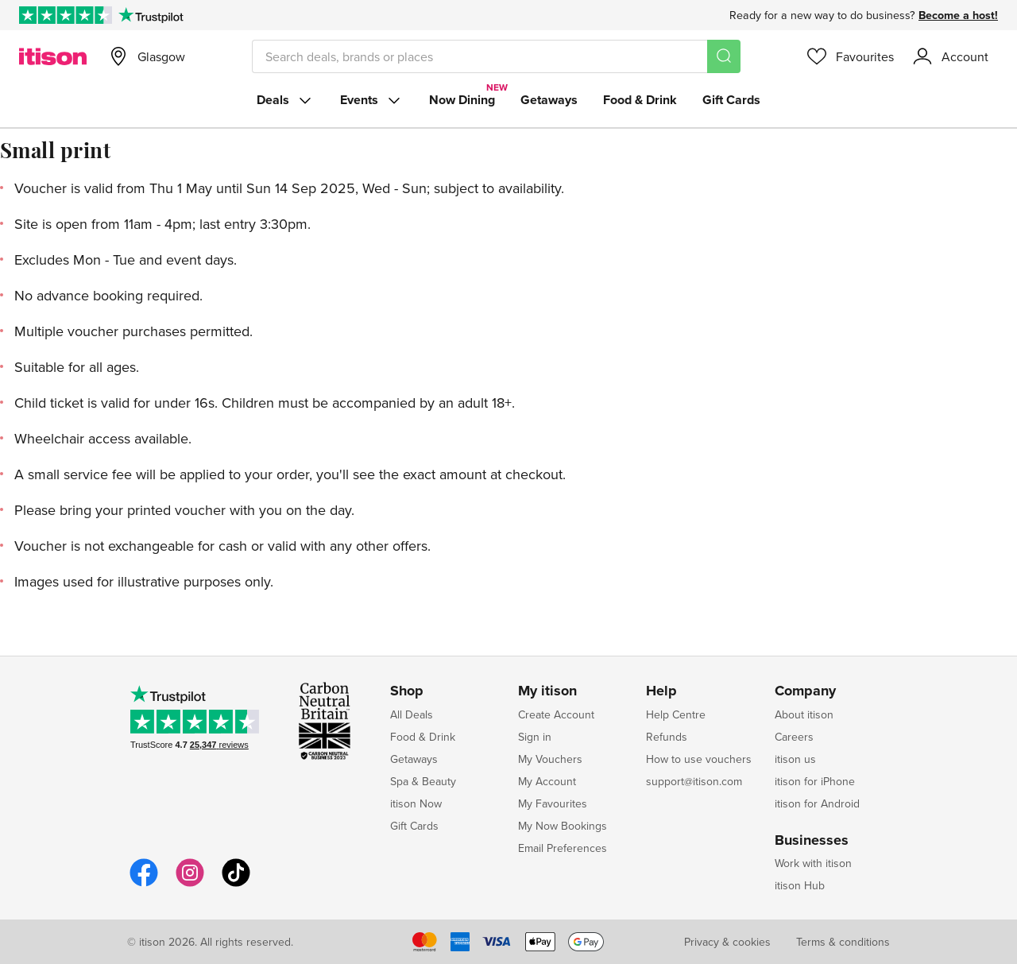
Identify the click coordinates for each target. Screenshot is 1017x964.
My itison (547, 691)
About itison (804, 714)
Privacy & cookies (727, 942)
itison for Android (817, 803)
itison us (795, 759)
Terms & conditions (843, 942)
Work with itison (813, 863)
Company (805, 691)
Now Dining (462, 100)
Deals (286, 100)
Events (372, 100)
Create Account (556, 714)
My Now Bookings (562, 826)
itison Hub (800, 885)
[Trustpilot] (150, 15)
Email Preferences (562, 848)
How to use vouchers (699, 759)
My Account (547, 781)
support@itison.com (694, 781)
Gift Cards (731, 100)
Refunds (666, 737)
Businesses (812, 840)
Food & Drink (640, 100)
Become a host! (958, 15)
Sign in (534, 737)
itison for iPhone (815, 781)
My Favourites (552, 803)
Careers (794, 737)
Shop (406, 691)
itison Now (416, 803)
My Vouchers (550, 759)
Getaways (549, 100)
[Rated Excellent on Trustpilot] (65, 15)
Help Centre (676, 714)
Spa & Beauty (423, 781)
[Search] (724, 56)
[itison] (53, 56)
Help (661, 691)
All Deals (411, 714)
